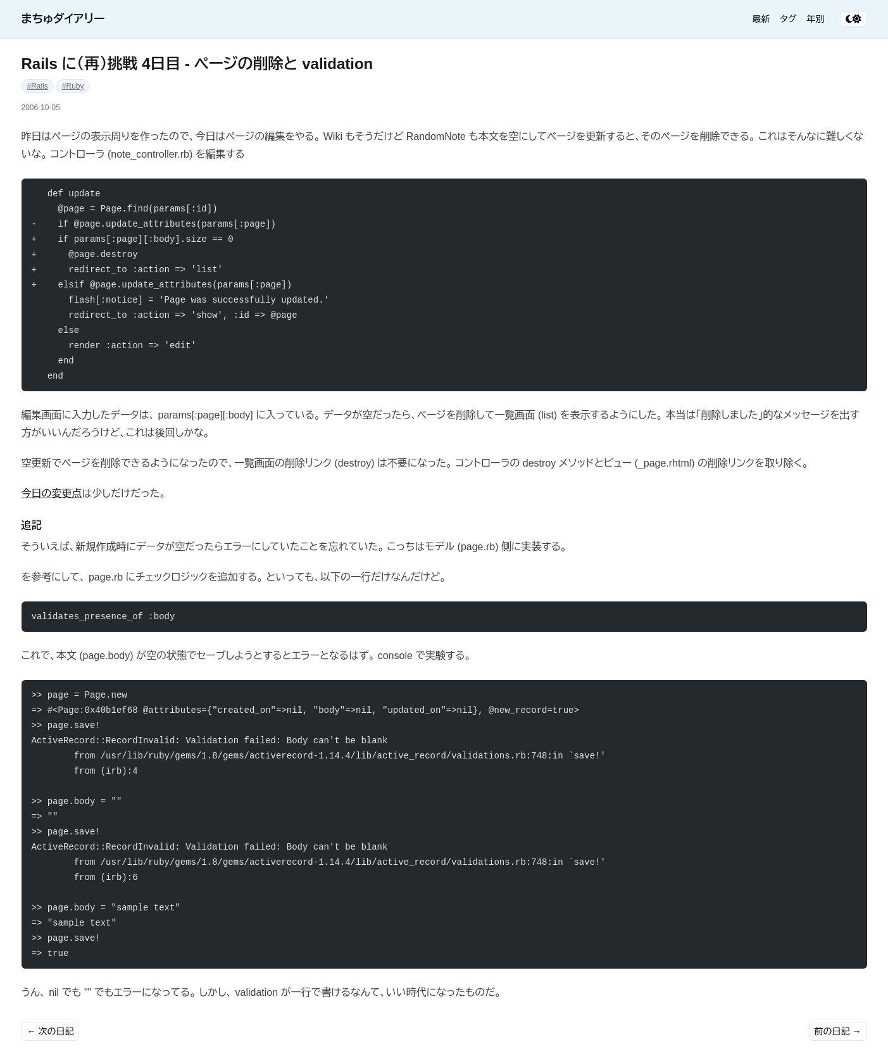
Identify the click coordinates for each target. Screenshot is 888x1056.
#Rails (37, 86)
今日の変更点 (52, 493)
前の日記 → (838, 1031)
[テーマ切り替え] (853, 19)
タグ (788, 19)
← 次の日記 (50, 1031)
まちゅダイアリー (63, 19)
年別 (816, 19)
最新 (761, 19)
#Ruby (73, 86)
